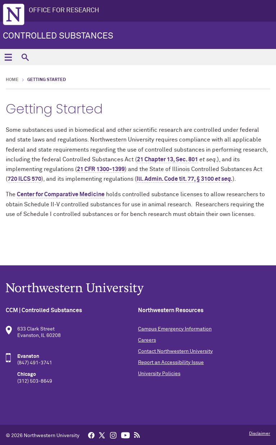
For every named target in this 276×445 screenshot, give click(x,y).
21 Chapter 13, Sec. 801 (167, 159)
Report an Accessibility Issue (171, 362)
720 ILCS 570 (24, 179)
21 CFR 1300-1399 (101, 169)
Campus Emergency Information (175, 329)
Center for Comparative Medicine (61, 194)
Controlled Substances (58, 36)
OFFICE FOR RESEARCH (64, 10)
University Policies (159, 373)
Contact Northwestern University (175, 351)
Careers (147, 340)
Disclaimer (259, 434)
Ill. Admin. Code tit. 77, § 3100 (185, 179)
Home (12, 80)
